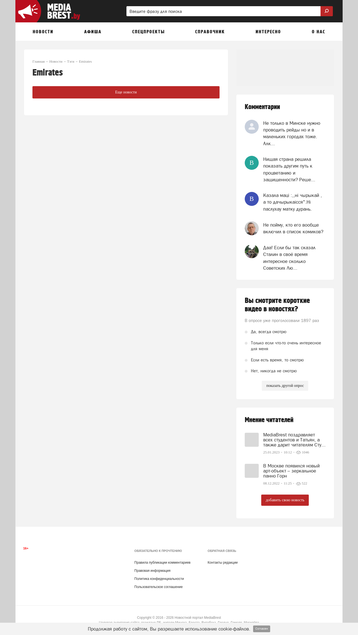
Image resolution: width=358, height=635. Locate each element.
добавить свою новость (285, 500)
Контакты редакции (222, 563)
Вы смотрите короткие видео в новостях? (277, 305)
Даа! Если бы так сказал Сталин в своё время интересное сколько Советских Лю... (289, 258)
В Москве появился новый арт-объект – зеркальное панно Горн (291, 470)
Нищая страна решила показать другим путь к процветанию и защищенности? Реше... (289, 169)
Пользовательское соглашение (158, 587)
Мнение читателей (269, 420)
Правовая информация (152, 571)
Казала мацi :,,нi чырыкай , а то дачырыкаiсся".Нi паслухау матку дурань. (292, 202)
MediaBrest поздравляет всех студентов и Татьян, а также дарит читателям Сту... (294, 439)
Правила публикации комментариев (162, 563)
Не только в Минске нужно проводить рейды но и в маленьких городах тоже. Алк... (291, 133)
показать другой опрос (285, 386)
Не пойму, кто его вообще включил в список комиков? (293, 228)
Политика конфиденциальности (159, 579)
